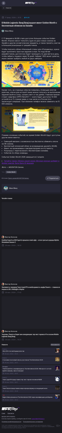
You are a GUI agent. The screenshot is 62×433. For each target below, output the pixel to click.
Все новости (55, 344)
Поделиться (52, 178)
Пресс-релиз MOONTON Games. (18, 178)
